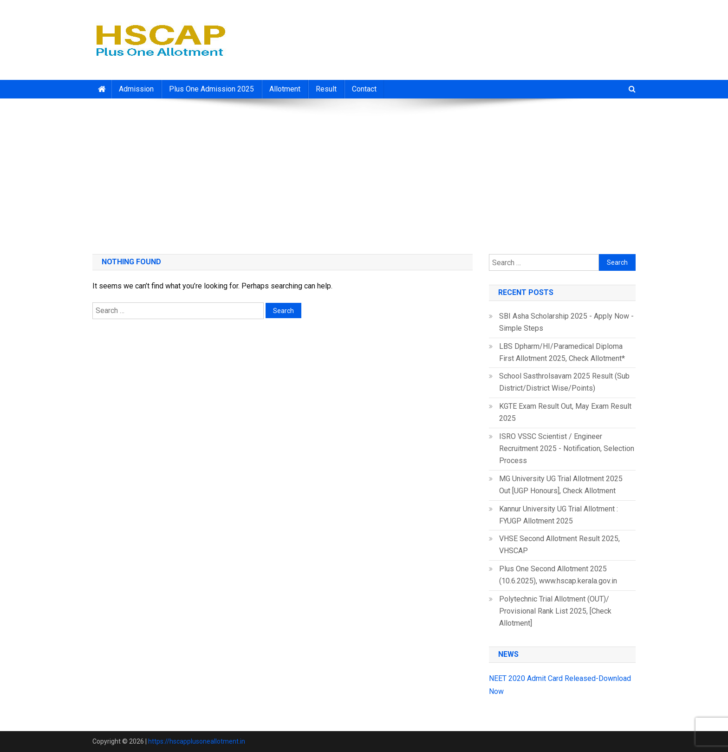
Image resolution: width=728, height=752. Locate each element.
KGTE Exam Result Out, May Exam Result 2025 (565, 412)
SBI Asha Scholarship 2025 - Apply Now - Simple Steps (566, 322)
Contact (364, 89)
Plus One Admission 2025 (211, 89)
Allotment (284, 89)
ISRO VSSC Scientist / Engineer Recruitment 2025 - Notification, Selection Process (566, 448)
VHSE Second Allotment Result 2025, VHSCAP (559, 544)
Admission (136, 89)
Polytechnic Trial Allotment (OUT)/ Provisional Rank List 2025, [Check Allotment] (555, 611)
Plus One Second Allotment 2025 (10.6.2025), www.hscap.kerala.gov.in (558, 574)
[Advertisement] (364, 173)
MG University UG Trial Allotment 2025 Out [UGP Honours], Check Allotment (561, 484)
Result (326, 89)
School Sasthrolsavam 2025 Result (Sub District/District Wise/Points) (564, 382)
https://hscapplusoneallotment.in (196, 741)
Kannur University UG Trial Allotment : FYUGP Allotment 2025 (558, 514)
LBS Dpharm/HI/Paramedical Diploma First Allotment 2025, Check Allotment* (562, 352)
